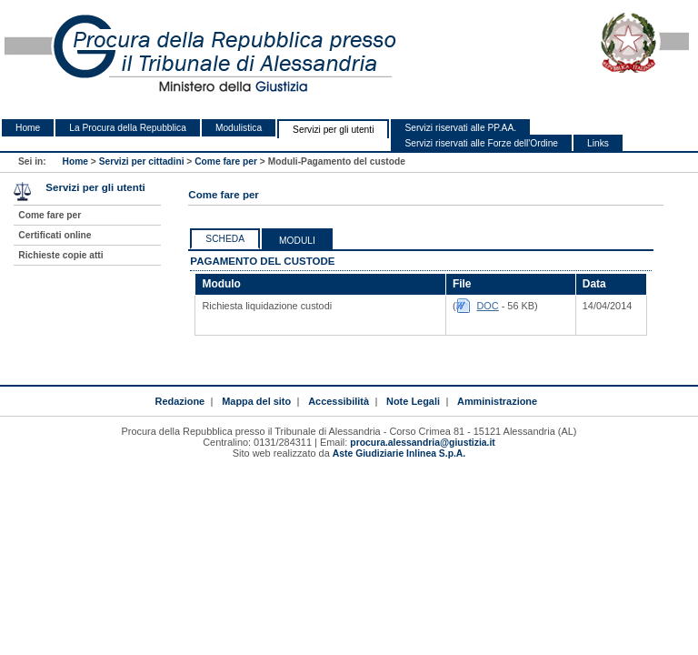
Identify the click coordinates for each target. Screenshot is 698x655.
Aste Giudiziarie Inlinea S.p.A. (399, 453)
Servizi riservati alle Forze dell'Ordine (481, 143)
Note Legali (413, 401)
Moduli (297, 241)
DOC (488, 305)
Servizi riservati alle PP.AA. (460, 128)
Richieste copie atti (60, 255)
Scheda (224, 239)
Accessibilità (338, 401)
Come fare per (225, 161)
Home (27, 128)
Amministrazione (497, 401)
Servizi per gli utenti (333, 130)
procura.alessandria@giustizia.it (422, 443)
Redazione (179, 401)
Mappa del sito (256, 401)
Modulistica (238, 128)
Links (598, 143)
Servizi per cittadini (141, 161)
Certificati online (54, 235)
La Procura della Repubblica (127, 128)
